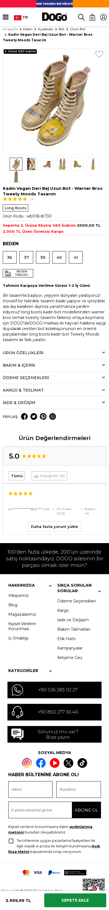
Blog (12, 592)
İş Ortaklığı (18, 625)
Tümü (17, 463)
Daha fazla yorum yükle (54, 514)
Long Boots (15, 195)
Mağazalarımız (22, 601)
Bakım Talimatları (73, 616)
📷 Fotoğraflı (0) (49, 463)
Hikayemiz (18, 582)
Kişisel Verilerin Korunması (22, 613)
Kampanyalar (69, 635)
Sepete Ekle (75, 900)
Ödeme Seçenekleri (76, 588)
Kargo (63, 597)
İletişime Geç (69, 644)
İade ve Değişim (73, 607)
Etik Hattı (66, 625)
